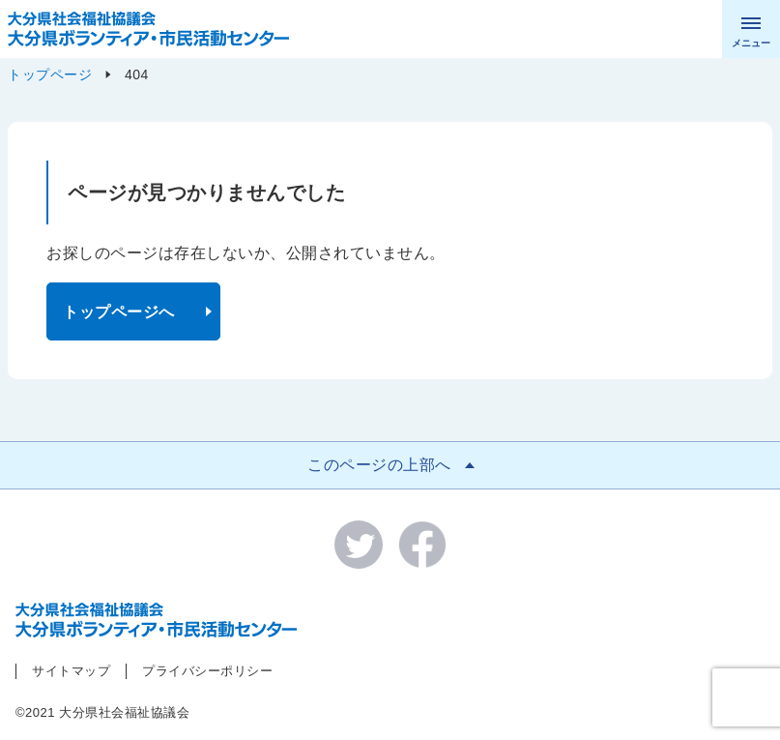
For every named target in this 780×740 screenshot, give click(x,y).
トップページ (50, 74)
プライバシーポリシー (207, 671)
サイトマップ (71, 671)
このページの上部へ (379, 465)
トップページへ (119, 312)
